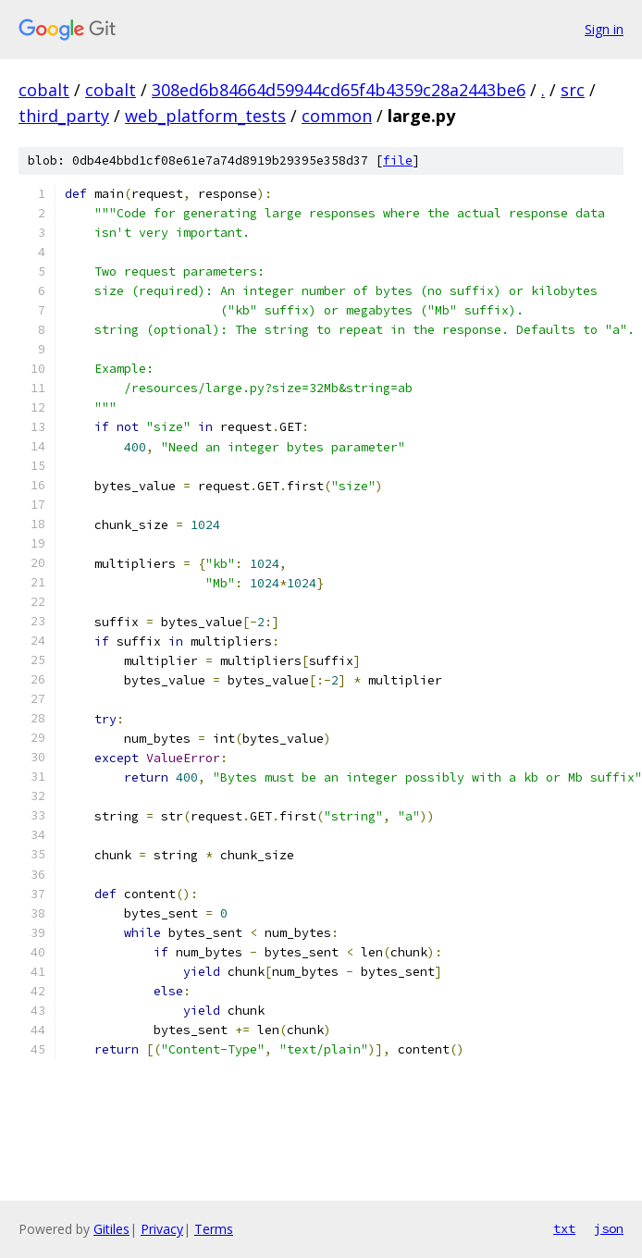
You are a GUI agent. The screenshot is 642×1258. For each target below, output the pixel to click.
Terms (213, 1229)
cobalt (44, 90)
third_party (64, 116)
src (573, 90)
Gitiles (111, 1229)
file (398, 160)
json (608, 1228)
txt (564, 1228)
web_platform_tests (205, 116)
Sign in (604, 29)
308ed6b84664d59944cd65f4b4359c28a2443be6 (338, 90)
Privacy (162, 1229)
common (337, 116)
